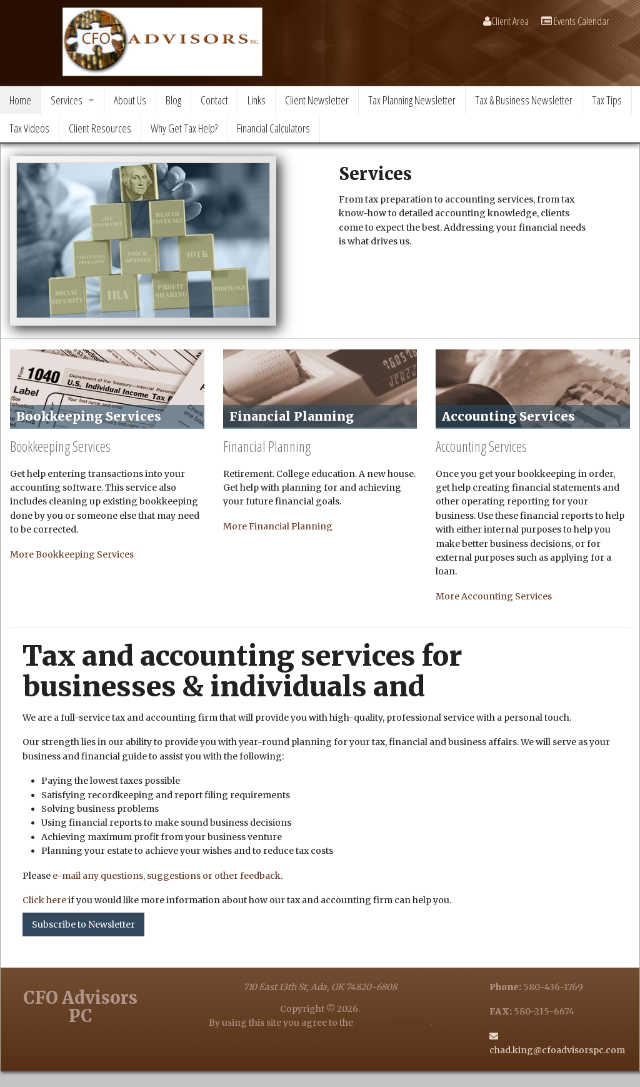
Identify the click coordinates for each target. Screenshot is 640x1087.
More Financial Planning (277, 526)
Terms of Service (392, 1022)
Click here (44, 900)
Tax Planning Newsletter (412, 100)
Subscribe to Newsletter (83, 924)
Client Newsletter (317, 100)
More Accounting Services (494, 596)
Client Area (506, 21)
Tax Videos (29, 128)
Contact (214, 100)
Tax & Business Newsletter (523, 100)
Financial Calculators (273, 128)
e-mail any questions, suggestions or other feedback (166, 875)
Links (257, 100)
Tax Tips (607, 100)
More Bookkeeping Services (72, 554)
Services (66, 100)
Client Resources (100, 128)
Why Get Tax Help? (184, 128)
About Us (130, 100)
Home (20, 100)
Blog (173, 100)
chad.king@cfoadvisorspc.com (557, 1050)
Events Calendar (575, 21)
